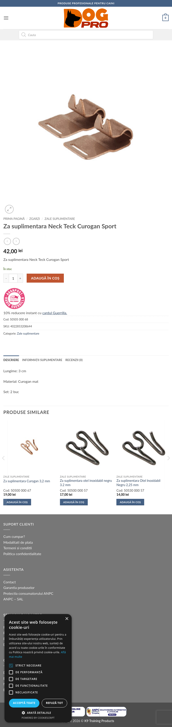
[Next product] (7, 241)
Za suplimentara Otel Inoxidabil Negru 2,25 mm (138, 483)
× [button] (66, 619)
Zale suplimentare (60, 219)
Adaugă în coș (45, 278)
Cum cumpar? (14, 536)
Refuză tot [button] (54, 703)
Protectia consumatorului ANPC (28, 593)
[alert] (38, 668)
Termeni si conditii (17, 548)
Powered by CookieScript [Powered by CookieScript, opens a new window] (38, 717)
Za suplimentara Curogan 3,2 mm (26, 481)
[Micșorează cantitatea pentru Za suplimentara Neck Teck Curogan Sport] (6, 278)
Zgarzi (34, 219)
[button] (6, 17)
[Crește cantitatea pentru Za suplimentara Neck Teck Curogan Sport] (20, 278)
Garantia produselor (18, 587)
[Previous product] (16, 241)
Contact (9, 582)
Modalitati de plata (18, 542)
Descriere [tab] (11, 360)
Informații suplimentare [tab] (42, 360)
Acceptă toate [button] (24, 703)
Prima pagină (14, 219)
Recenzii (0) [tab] (74, 360)
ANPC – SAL (13, 599)
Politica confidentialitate (22, 554)
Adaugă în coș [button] (17, 502)
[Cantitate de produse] (13, 278)
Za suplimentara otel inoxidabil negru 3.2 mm (86, 483)
